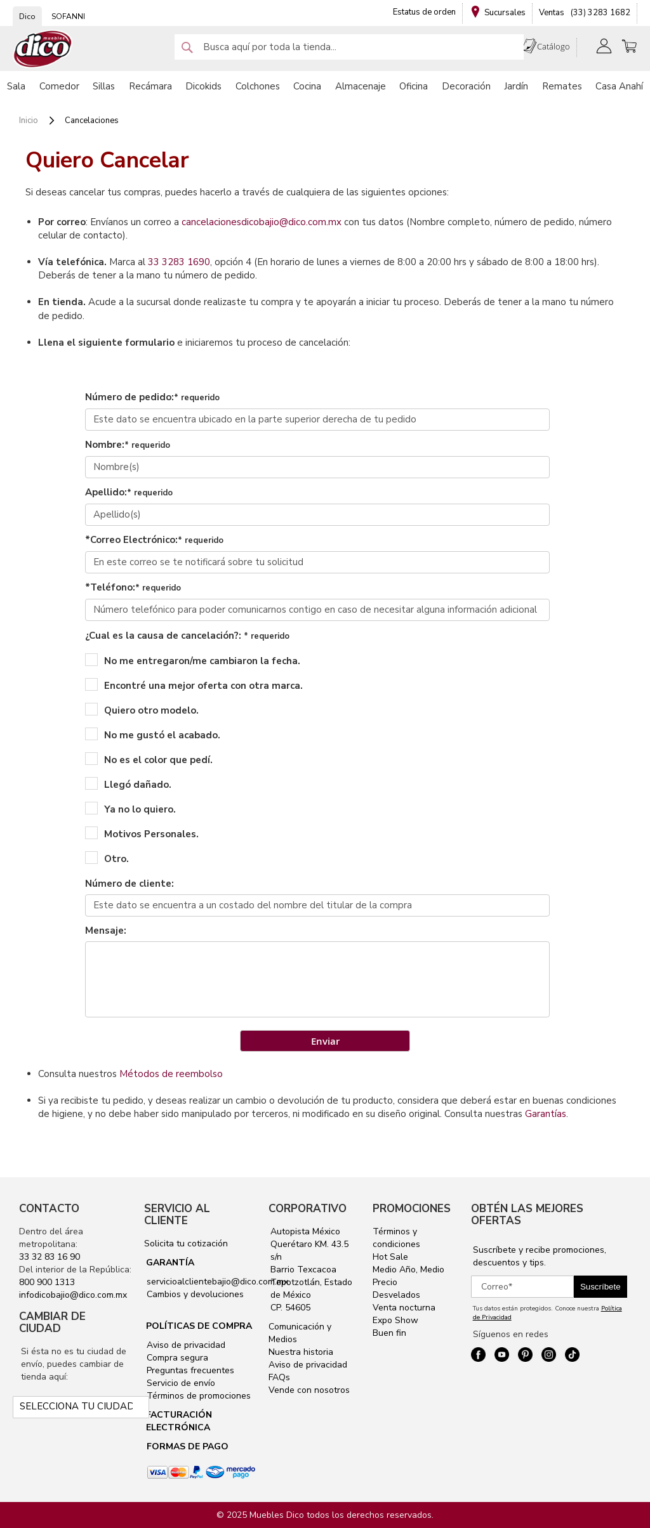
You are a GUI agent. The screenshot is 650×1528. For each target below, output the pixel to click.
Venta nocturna (404, 1308)
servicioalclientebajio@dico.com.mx (217, 1282)
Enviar (325, 1041)
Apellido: (129, 492)
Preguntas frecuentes (189, 1370)
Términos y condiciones (396, 1237)
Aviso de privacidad (184, 1345)
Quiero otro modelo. (142, 710)
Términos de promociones (197, 1396)
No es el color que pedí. (149, 759)
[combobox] (349, 47)
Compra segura (176, 1358)
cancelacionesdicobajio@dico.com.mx (262, 222)
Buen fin (389, 1333)
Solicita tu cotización (186, 1243)
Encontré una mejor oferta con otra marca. (194, 685)
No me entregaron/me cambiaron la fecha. (192, 660)
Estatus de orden (424, 12)
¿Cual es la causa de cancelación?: (187, 635)
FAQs (279, 1377)
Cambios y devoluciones (194, 1294)
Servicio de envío (179, 1383)
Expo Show (395, 1320)
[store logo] (43, 49)
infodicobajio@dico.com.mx (73, 1295)
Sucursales (505, 12)
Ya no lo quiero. (130, 809)
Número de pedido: (152, 397)
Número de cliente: (129, 883)
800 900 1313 (47, 1282)
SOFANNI (68, 16)
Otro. (107, 858)
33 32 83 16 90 (49, 1257)
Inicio (29, 120)
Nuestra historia (301, 1352)
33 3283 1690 (179, 262)
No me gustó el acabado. (152, 734)
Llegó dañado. (128, 784)
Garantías (545, 1113)
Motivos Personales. (142, 833)
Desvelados (396, 1295)
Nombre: (127, 444)
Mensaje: (105, 930)
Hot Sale (390, 1257)
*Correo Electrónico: (154, 539)
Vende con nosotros (309, 1390)
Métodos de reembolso (171, 1074)
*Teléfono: (133, 587)
